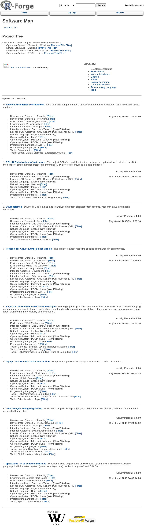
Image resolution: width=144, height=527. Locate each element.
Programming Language (103, 87)
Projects (120, 13)
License (95, 76)
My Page (72, 13)
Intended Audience (100, 74)
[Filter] (50, 116)
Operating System (100, 84)
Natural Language (100, 82)
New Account (138, 5)
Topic (93, 90)
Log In (128, 5)
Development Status (20, 67)
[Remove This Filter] (61, 45)
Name (94, 79)
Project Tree (10, 27)
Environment (97, 71)
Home (24, 13)
